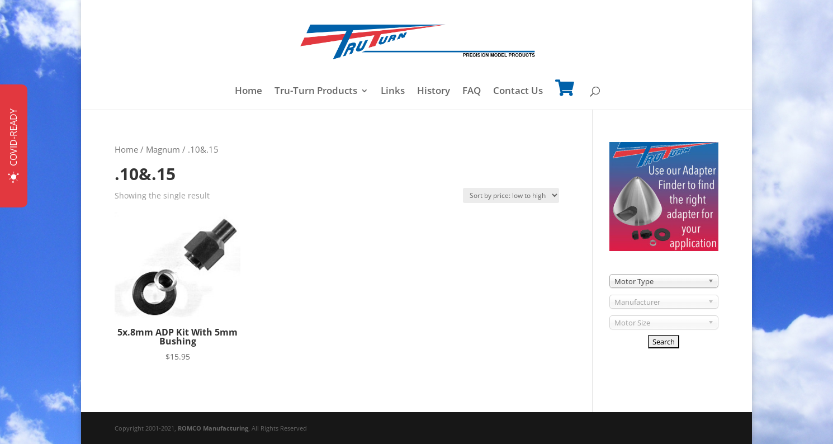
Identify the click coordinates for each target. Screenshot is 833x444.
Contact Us (518, 92)
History (433, 92)
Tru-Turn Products (315, 92)
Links (393, 92)
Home (248, 92)
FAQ (471, 92)
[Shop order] (511, 195)
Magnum (163, 149)
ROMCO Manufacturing (213, 428)
